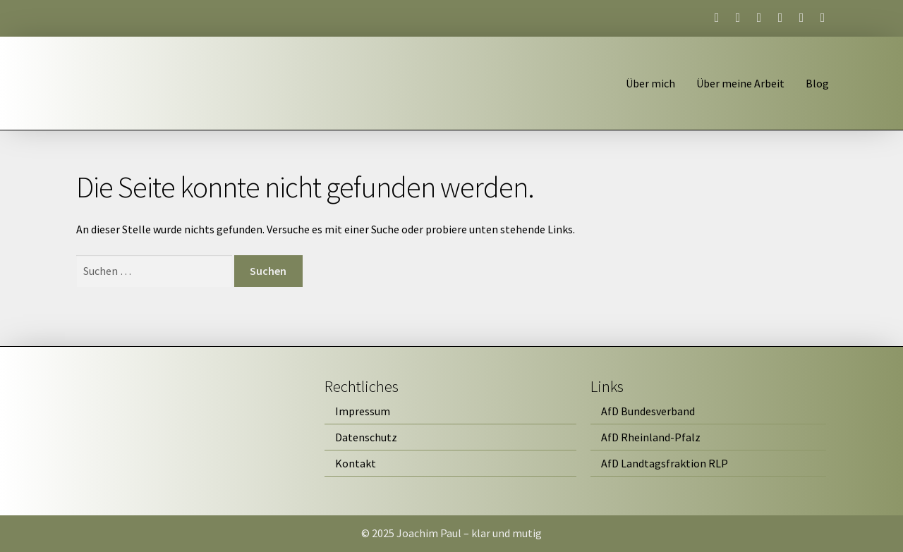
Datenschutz (366, 437)
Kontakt (355, 463)
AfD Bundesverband (648, 411)
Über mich (650, 83)
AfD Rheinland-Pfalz (651, 437)
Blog (817, 83)
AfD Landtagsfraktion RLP (664, 463)
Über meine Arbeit (740, 83)
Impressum (362, 411)
